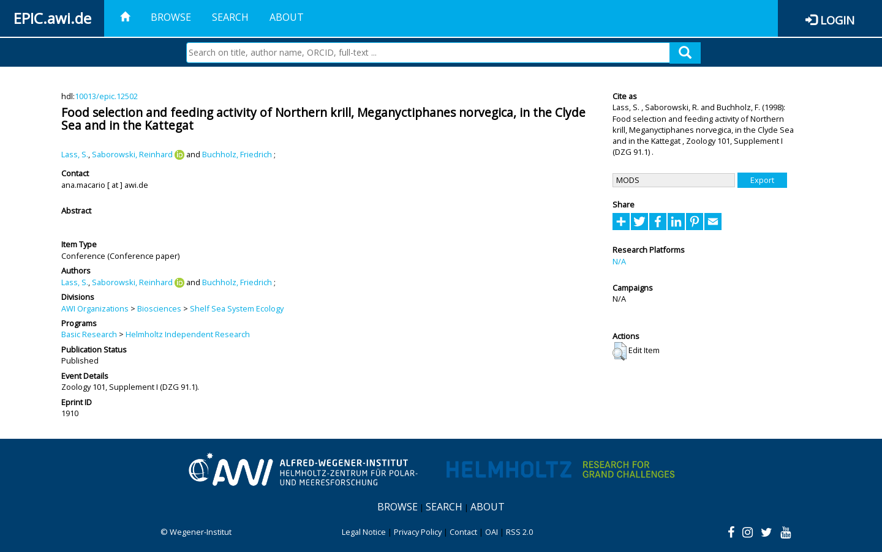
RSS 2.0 (519, 531)
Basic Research (89, 334)
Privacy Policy (418, 531)
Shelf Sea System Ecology (237, 308)
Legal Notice (364, 531)
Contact (463, 531)
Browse (171, 17)
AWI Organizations (95, 308)
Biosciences (159, 308)
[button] (619, 351)
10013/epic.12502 (106, 96)
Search (230, 17)
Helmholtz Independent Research (188, 334)
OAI (491, 531)
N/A (619, 261)
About (287, 17)
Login (837, 20)
